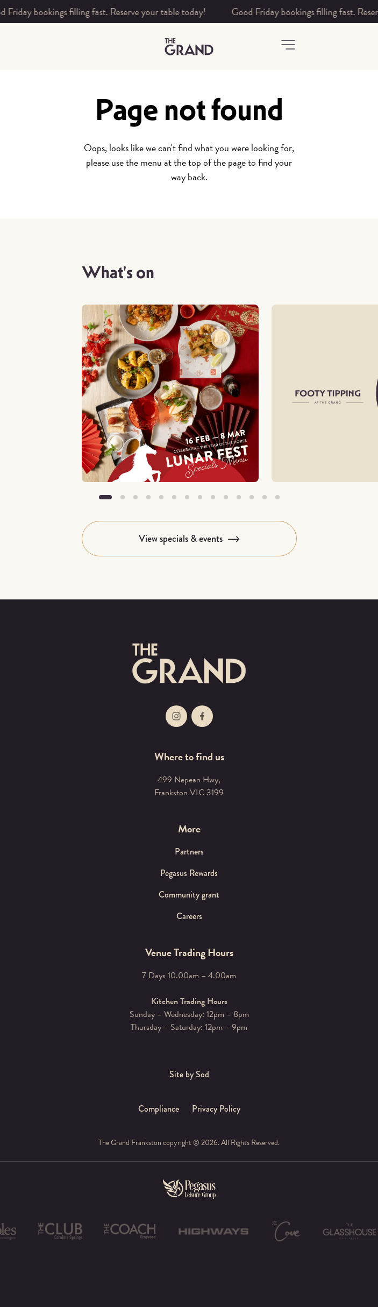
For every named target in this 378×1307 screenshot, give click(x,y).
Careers (189, 916)
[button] (288, 44)
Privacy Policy (216, 1109)
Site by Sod (189, 1074)
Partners (189, 851)
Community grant (189, 894)
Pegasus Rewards (189, 873)
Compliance (158, 1109)
